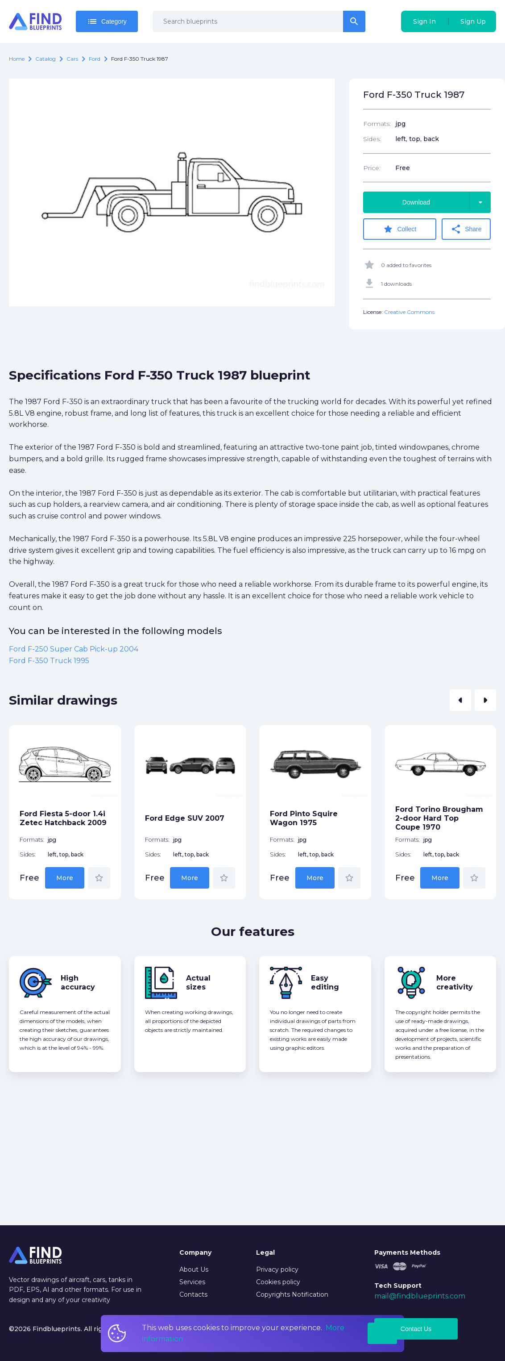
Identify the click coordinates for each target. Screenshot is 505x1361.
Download (446, 202)
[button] (460, 700)
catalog (45, 58)
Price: (372, 168)
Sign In (424, 21)
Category (107, 21)
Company (195, 1252)
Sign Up (473, 21)
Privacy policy (277, 1269)
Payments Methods (407, 1252)
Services (192, 1282)
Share (466, 229)
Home (17, 58)
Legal (265, 1252)
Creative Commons (409, 312)
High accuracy (78, 982)
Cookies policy (278, 1282)
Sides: (372, 139)
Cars (72, 58)
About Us (193, 1269)
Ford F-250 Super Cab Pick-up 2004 (73, 649)
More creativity (454, 982)
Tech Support (398, 1286)
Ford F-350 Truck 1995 (49, 660)
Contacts (193, 1294)
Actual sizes (198, 982)
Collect (399, 229)
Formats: (377, 124)
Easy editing (325, 982)
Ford (94, 58)
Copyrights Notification (292, 1294)
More (64, 878)
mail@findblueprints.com (419, 1296)
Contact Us (416, 1328)
